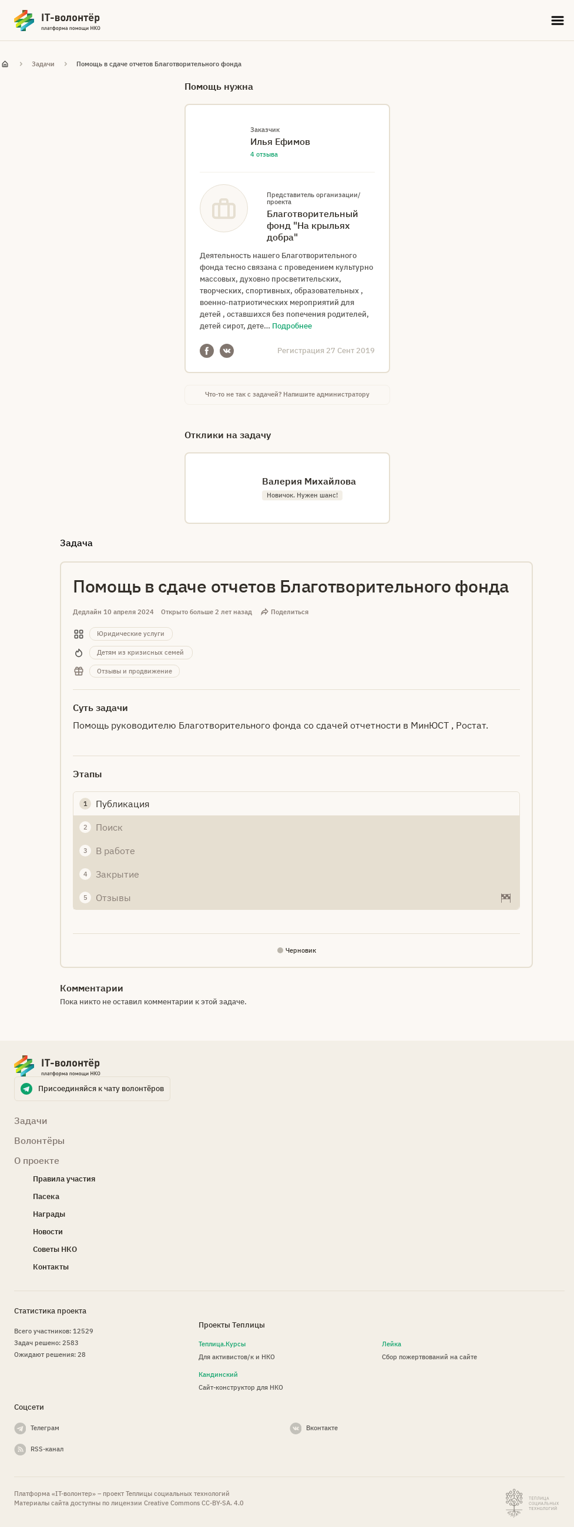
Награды (49, 1214)
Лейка (391, 1343)
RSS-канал (47, 1449)
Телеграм (45, 1428)
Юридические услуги (131, 633)
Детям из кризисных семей (140, 652)
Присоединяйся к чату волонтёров (101, 1088)
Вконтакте (322, 1428)
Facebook (207, 351)
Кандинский (218, 1374)
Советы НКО (55, 1249)
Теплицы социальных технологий (178, 1493)
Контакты (51, 1267)
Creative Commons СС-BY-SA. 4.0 (194, 1503)
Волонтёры (39, 1140)
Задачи (43, 64)
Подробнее (292, 326)
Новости (48, 1232)
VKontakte (227, 351)
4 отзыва (264, 154)
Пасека (46, 1196)
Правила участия (64, 1179)
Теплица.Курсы (222, 1343)
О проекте (36, 1160)
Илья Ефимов (280, 141)
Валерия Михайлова (309, 481)
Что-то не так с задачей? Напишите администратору (287, 394)
